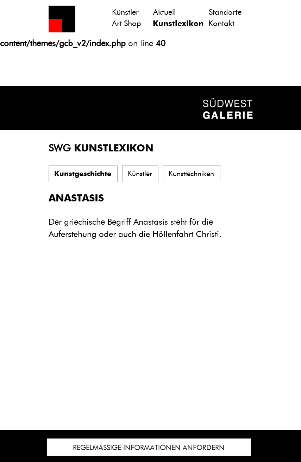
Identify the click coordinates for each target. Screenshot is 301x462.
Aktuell (164, 12)
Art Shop (126, 23)
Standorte (225, 12)
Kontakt (221, 23)
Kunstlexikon (178, 23)
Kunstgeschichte (82, 173)
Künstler (125, 12)
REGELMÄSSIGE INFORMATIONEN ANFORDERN (149, 447)
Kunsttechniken (191, 173)
